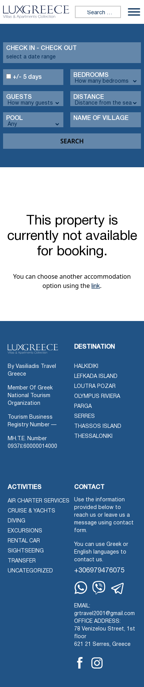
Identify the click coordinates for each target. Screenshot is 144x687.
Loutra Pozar (95, 386)
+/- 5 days (24, 77)
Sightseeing (26, 551)
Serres (84, 416)
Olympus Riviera (97, 396)
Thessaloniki (93, 436)
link (95, 286)
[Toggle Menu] (134, 11)
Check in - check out (41, 48)
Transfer (22, 561)
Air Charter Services (39, 501)
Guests (19, 97)
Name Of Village (101, 118)
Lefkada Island (96, 376)
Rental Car (24, 541)
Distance (88, 97)
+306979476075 (99, 570)
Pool (14, 118)
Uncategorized (30, 571)
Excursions (25, 531)
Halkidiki (86, 366)
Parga (83, 406)
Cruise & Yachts (31, 511)
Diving (16, 521)
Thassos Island (97, 426)
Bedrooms (91, 75)
